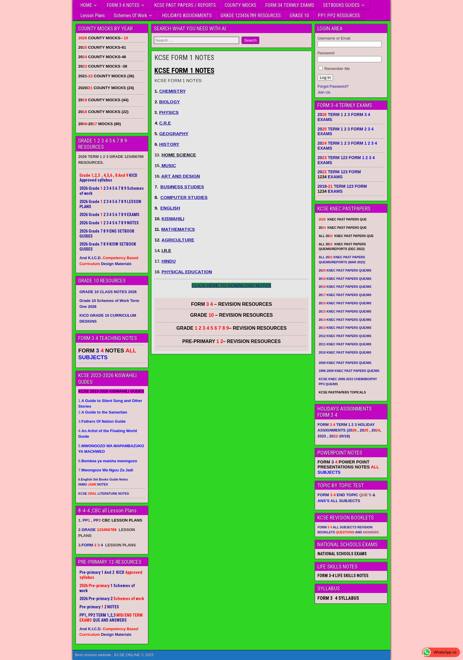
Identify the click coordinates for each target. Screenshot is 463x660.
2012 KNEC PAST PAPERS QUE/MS (345, 336)
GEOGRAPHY (173, 133)
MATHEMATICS (178, 229)
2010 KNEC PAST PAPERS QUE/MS (345, 352)
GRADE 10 (299, 15)
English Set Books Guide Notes (104, 479)
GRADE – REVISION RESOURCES (231, 328)
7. (105, 470)
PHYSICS (169, 112)
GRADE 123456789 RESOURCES (251, 15)
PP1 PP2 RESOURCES (339, 15)
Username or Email (333, 38)
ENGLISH (170, 207)
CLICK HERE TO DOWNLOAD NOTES (231, 285)
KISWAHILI (173, 218)
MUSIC (168, 165)
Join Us (323, 92)
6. (107, 461)
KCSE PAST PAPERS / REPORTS (185, 5)
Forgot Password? (333, 86)
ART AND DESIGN (180, 176)
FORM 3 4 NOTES (123, 5)
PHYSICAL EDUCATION (187, 271)
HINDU (169, 261)
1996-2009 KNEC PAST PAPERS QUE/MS (349, 371)
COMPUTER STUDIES (184, 197)
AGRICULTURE (178, 239)
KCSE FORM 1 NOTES (184, 57)
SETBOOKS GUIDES (341, 5)
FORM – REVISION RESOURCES (231, 304)
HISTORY (169, 144)
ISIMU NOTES (93, 484)
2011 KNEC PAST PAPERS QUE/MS (345, 344)
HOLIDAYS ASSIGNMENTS (187, 15)
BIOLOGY (169, 101)
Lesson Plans (92, 15)
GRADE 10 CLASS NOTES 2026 (108, 292)
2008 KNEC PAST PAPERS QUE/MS (345, 363)
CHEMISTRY (172, 91)
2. (102, 412)
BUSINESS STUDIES (182, 186)
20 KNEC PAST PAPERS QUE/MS (345, 270)
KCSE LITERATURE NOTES (103, 493)
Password (325, 53)
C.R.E (165, 122)
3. (101, 421)
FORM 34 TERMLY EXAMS (289, 5)
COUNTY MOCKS (240, 5)
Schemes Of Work (130, 15)
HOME (86, 5)
